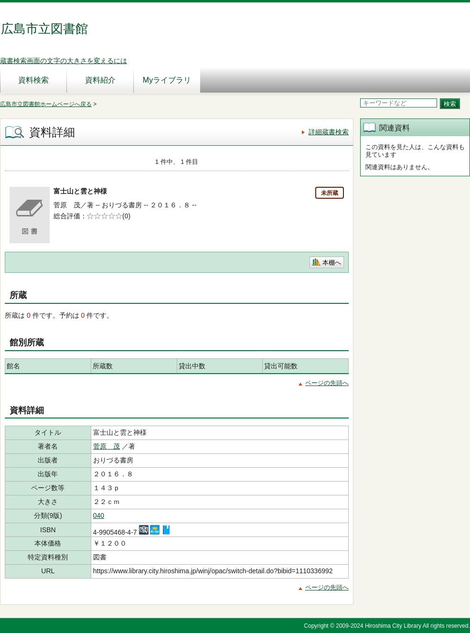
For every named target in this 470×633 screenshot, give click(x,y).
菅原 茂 (106, 446)
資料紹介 (100, 80)
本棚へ (331, 262)
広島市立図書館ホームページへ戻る (46, 104)
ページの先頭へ (327, 382)
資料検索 (33, 80)
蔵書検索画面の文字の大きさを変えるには (63, 60)
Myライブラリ (167, 80)
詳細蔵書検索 (329, 132)
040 (98, 515)
